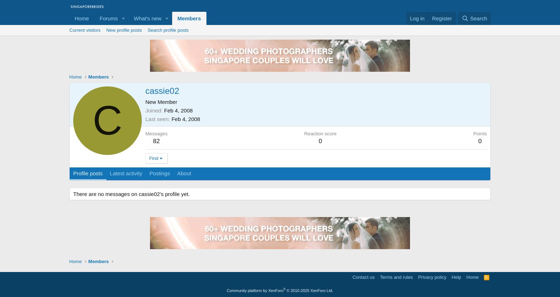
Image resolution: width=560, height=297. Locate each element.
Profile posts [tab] (88, 173)
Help (456, 277)
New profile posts (124, 30)
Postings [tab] (159, 173)
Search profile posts (168, 30)
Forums (109, 18)
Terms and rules (396, 277)
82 (156, 141)
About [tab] (184, 173)
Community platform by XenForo (280, 290)
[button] (124, 18)
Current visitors (84, 30)
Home (82, 18)
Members (189, 18)
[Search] (474, 18)
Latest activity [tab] (126, 173)
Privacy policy (432, 277)
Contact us (363, 277)
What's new (147, 18)
